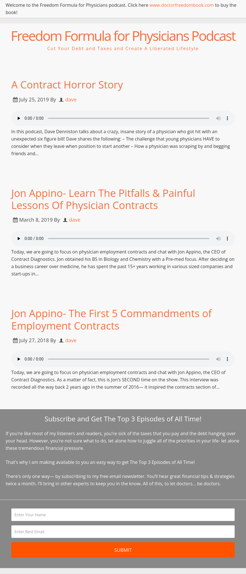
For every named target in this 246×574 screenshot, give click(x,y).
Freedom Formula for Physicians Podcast (123, 35)
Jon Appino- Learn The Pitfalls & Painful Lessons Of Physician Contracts (103, 199)
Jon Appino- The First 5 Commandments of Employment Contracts (111, 319)
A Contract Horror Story (67, 85)
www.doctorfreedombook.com (182, 5)
